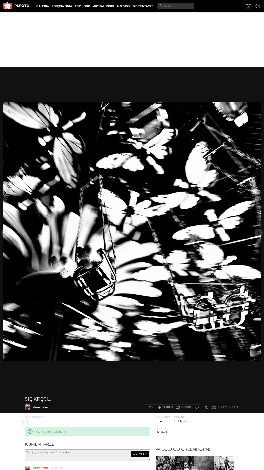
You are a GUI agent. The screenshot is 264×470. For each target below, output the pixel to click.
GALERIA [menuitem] (42, 6)
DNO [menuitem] (87, 6)
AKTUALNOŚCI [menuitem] (103, 6)
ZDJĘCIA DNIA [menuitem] (62, 6)
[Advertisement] (132, 39)
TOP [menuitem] (78, 6)
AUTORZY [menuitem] (124, 6)
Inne (159, 421)
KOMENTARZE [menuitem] (143, 6)
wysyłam (140, 454)
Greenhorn (40, 407)
